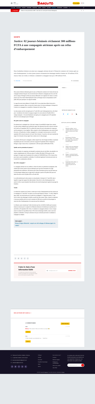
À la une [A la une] (13, 7)
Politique (18, 7)
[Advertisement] (47, 22)
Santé (39, 394)
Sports (39, 396)
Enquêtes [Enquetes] (35, 7)
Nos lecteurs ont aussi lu (23, 343)
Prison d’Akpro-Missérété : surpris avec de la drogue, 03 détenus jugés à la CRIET (35, 254)
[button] (69, 7)
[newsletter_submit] (82, 395)
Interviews (59, 7)
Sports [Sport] (44, 7)
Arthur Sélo (18, 80)
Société (24, 7)
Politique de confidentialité (56, 392)
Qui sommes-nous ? (57, 385)
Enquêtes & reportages (42, 391)
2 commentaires (75, 80)
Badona (54, 7)
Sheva (63, 402)
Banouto (46, 402)
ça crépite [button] (76, 3)
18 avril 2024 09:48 (27, 80)
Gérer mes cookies (56, 395)
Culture (49, 7)
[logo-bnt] (47, 3)
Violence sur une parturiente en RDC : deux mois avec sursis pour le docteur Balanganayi (39, 10)
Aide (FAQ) (55, 397)
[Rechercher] (82, 7)
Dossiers (65, 7)
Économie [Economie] (29, 7)
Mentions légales (56, 389)
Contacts (54, 387)
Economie (40, 389)
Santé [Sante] (39, 7)
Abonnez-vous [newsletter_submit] (72, 300)
